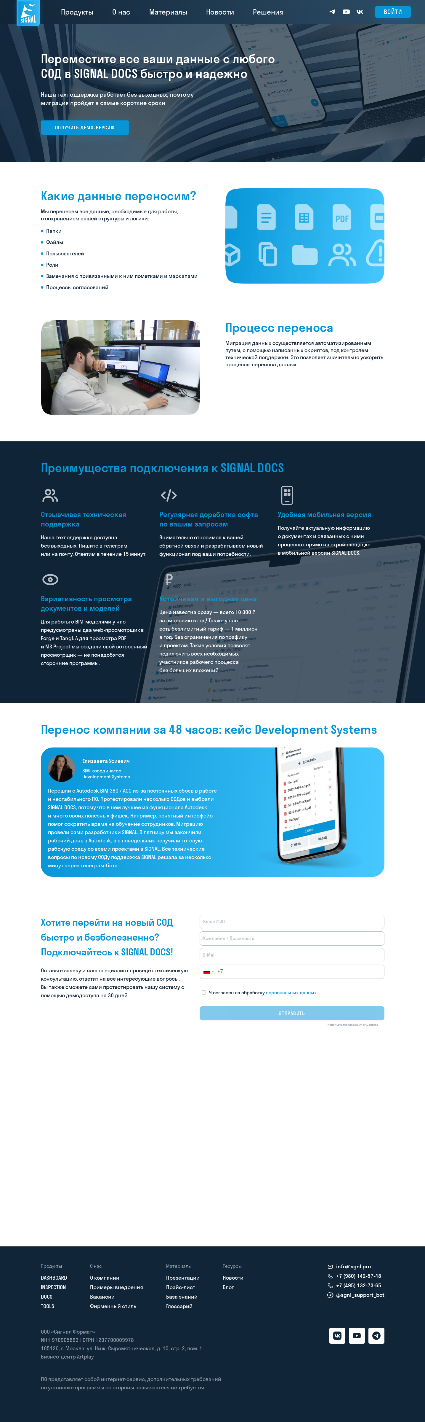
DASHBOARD (54, 1277)
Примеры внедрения (116, 1287)
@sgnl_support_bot (360, 1295)
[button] (207, 972)
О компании (104, 1277)
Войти (393, 11)
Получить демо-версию (85, 128)
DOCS (46, 1296)
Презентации (183, 1277)
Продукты (77, 11)
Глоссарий (179, 1306)
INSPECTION (53, 1287)
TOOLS (47, 1306)
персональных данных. (291, 992)
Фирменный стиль (113, 1306)
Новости (220, 11)
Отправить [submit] (292, 1013)
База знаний (182, 1296)
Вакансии (102, 1296)
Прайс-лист (180, 1287)
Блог (228, 1287)
